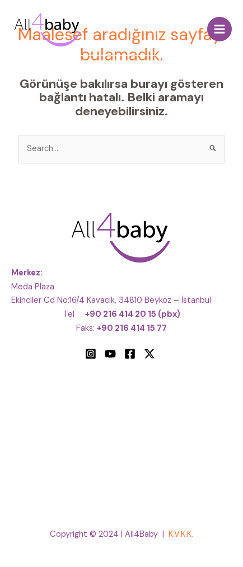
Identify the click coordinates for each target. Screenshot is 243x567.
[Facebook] (129, 353)
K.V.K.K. (181, 534)
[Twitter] (149, 353)
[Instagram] (90, 353)
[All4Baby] (47, 29)
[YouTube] (110, 353)
